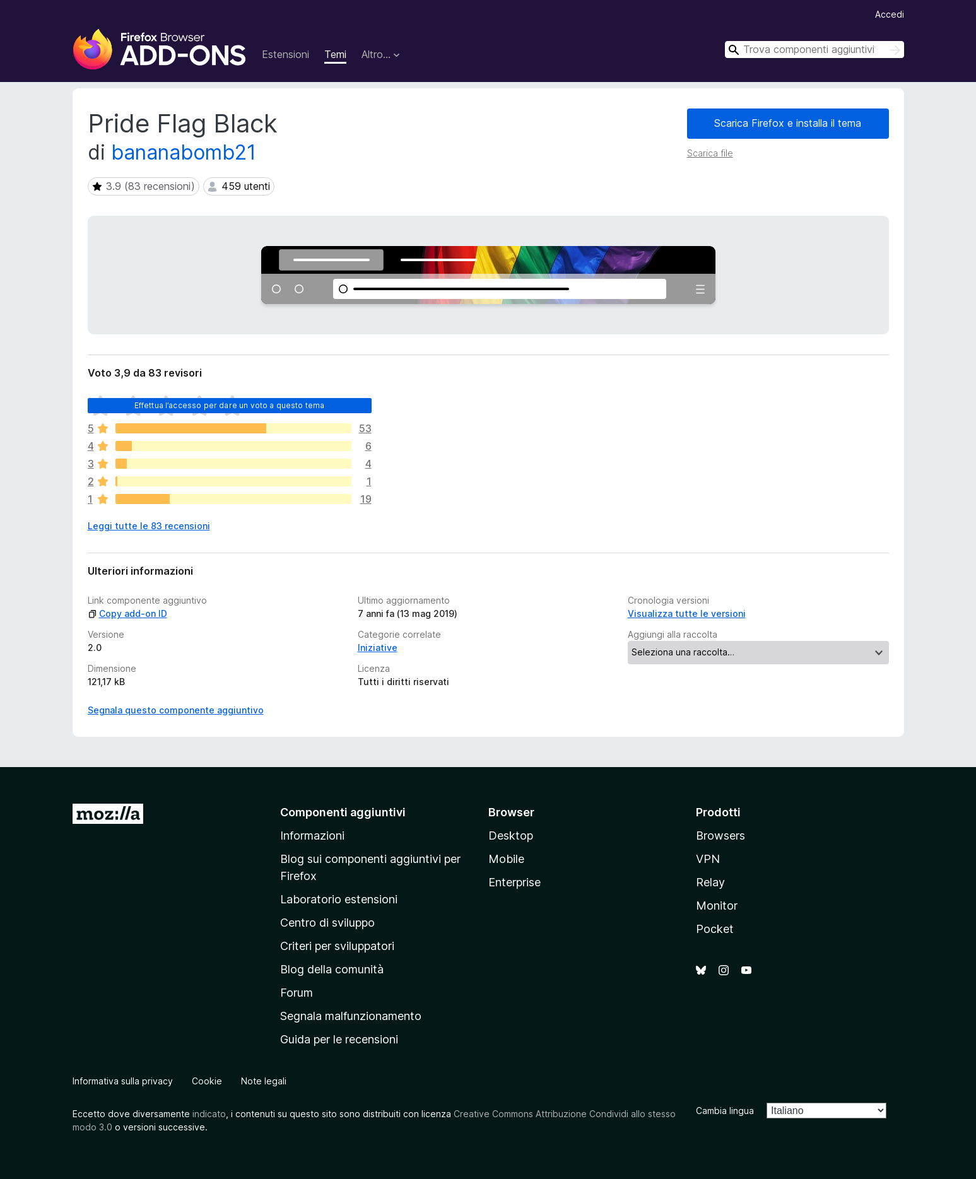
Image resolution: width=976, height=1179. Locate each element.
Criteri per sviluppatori (337, 946)
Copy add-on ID (127, 613)
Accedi (889, 14)
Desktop (510, 835)
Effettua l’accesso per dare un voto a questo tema (229, 405)
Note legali (263, 1081)
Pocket (715, 929)
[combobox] (814, 49)
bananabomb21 (183, 152)
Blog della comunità (332, 969)
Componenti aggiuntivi (343, 812)
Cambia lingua (725, 1110)
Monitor (717, 905)
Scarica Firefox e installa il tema (787, 123)
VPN (708, 858)
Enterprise (514, 882)
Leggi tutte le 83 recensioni (149, 525)
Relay (710, 882)
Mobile (506, 858)
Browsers (720, 835)
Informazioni (312, 835)
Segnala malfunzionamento (350, 1016)
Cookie (207, 1081)
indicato (209, 1113)
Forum (296, 992)
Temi (335, 54)
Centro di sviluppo (327, 922)
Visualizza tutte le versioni (687, 613)
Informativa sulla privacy (123, 1081)
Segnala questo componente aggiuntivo (176, 710)
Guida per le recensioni (339, 1039)
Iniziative (377, 647)
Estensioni (285, 54)
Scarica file (710, 153)
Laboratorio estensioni (338, 899)
